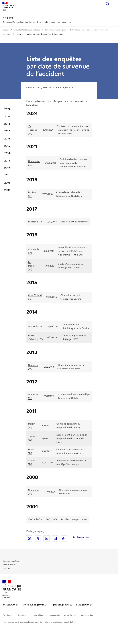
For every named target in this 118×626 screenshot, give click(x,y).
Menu (114, 4)
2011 (7, 175)
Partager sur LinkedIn (46, 538)
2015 (7, 146)
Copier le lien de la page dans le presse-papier (64, 538)
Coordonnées (87, 615)
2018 (7, 124)
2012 (7, 168)
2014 (7, 153)
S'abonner (81, 537)
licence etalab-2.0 (65, 622)
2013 (7, 160)
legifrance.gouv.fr (60, 604)
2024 (7, 109)
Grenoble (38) (35, 326)
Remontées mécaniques (55, 29)
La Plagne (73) (35, 221)
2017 (7, 131)
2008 (7, 182)
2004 (7, 190)
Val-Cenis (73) (35, 519)
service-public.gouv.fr (33, 604)
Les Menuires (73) (32, 266)
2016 (7, 138)
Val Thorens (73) (32, 130)
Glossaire (22, 615)
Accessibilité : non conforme (63, 615)
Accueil (5, 29)
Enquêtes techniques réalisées (27, 29)
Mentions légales (38, 615)
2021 (7, 116)
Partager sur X (38, 538)
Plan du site (7, 615)
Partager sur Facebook (29, 538)
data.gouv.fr (82, 604)
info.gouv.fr (8, 604)
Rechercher (107, 4)
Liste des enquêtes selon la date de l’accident (10, 565)
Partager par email (55, 538)
